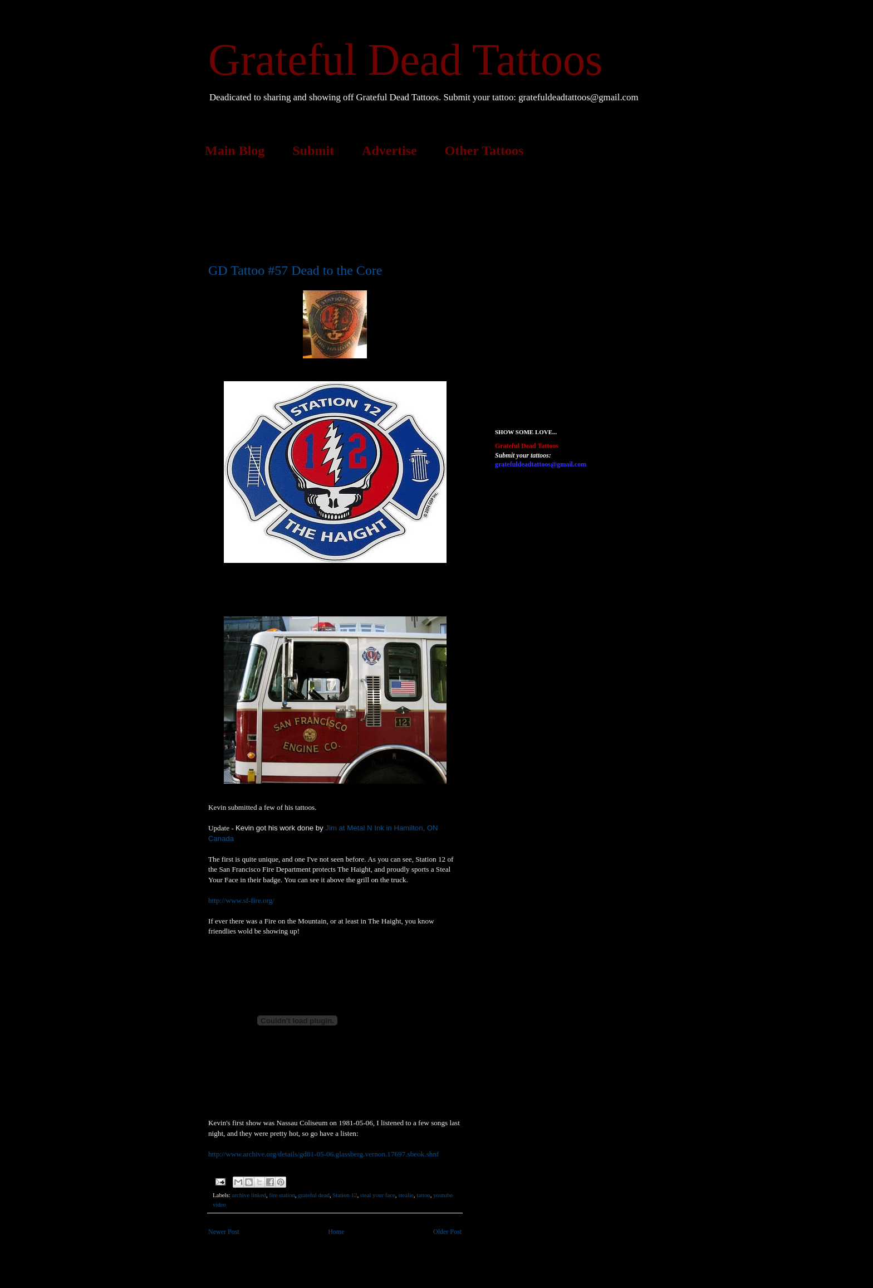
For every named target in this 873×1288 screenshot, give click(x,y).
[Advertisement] (411, 208)
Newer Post (223, 1232)
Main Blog (234, 150)
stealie (406, 1195)
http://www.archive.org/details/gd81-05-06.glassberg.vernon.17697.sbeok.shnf (323, 1154)
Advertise (389, 150)
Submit (313, 150)
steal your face (377, 1195)
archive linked (249, 1195)
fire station (282, 1195)
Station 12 (344, 1195)
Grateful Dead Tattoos (405, 59)
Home (336, 1232)
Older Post (447, 1232)
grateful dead (314, 1195)
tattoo (423, 1195)
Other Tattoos (484, 150)
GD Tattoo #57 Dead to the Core (295, 270)
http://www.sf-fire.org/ (241, 900)
